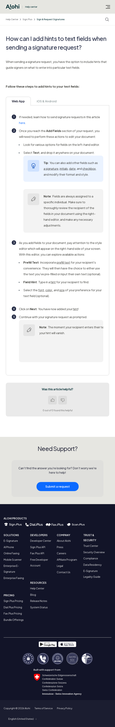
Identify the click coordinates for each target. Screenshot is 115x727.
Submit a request (57, 488)
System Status (39, 607)
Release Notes (38, 600)
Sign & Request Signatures (51, 19)
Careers (61, 553)
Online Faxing (11, 553)
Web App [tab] (18, 101)
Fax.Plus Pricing (13, 613)
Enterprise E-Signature (11, 568)
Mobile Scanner (13, 559)
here (22, 123)
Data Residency (92, 564)
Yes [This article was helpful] (52, 400)
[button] (22, 718)
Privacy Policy (64, 708)
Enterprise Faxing (14, 578)
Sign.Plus (27, 19)
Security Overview (94, 552)
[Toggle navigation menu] (108, 6)
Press (60, 547)
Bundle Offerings (14, 619)
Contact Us (63, 572)
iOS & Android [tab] (47, 101)
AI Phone (9, 547)
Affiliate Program (67, 559)
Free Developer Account (39, 562)
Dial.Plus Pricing (13, 607)
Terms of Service (44, 708)
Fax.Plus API (37, 553)
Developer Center (40, 540)
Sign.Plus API (37, 547)
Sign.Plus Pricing (13, 600)
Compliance (90, 558)
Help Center (12, 19)
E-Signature (11, 540)
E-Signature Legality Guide (91, 573)
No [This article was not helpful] (62, 400)
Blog (33, 594)
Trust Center (90, 545)
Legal (60, 565)
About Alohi (64, 540)
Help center (31, 6)
